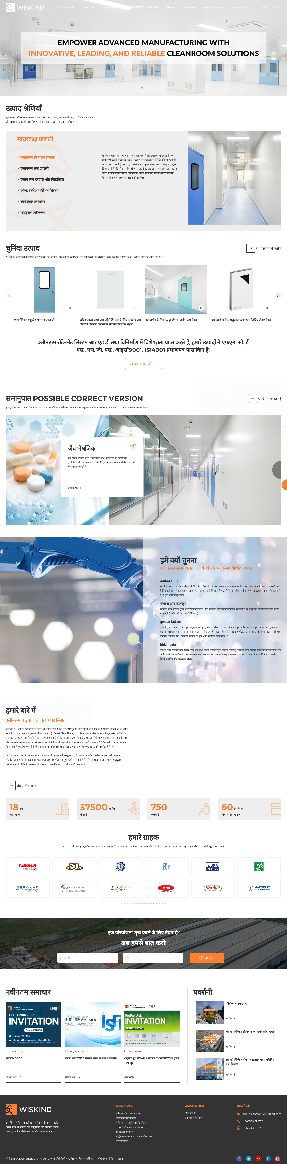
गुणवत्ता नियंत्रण (35, 622)
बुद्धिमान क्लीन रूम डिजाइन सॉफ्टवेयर (134, 1136)
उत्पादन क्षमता (34, 581)
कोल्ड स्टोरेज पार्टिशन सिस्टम (37, 190)
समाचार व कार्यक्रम (213, 7)
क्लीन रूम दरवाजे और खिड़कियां (40, 179)
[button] (142, 88)
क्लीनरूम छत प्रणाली (33, 168)
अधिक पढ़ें (156, 487)
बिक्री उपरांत (33, 645)
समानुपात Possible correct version (130, 7)
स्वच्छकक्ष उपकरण (124, 1131)
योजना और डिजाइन (38, 604)
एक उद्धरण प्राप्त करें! (143, 363)
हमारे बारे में (189, 7)
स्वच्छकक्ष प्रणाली (66, 7)
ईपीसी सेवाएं (88, 7)
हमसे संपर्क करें (239, 7)
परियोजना (170, 7)
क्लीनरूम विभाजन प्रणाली (36, 157)
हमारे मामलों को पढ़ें (264, 399)
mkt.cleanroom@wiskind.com (262, 1113)
